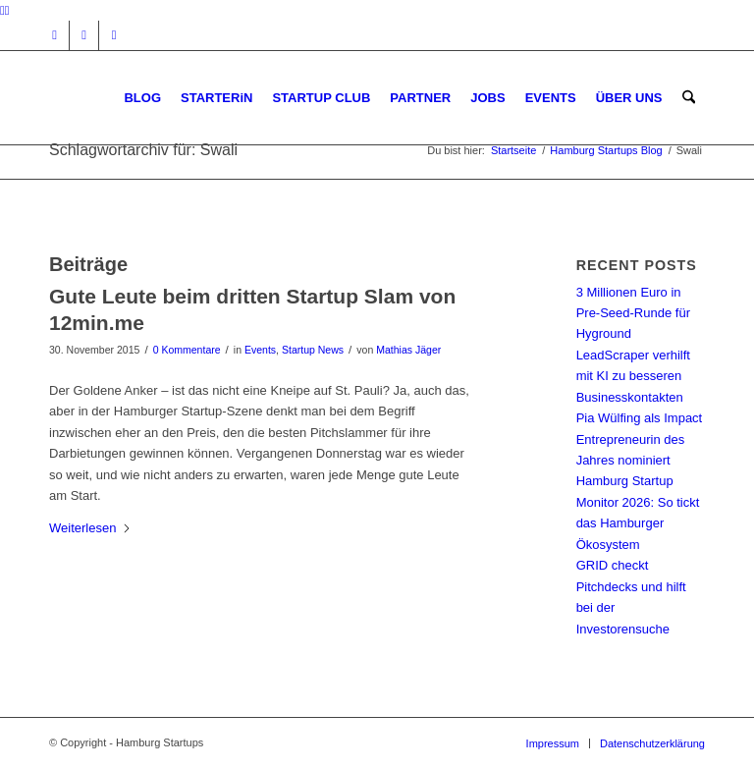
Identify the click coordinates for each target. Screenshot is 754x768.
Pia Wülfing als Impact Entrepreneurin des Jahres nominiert (639, 439)
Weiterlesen (90, 528)
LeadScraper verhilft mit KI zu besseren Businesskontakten (633, 376)
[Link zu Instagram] (54, 35)
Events (260, 350)
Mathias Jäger (408, 350)
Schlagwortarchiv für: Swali (143, 149)
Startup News (313, 350)
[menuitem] (143, 97)
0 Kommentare (187, 350)
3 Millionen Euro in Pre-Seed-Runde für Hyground (633, 313)
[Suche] (689, 97)
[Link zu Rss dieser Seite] (114, 35)
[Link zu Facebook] (84, 35)
